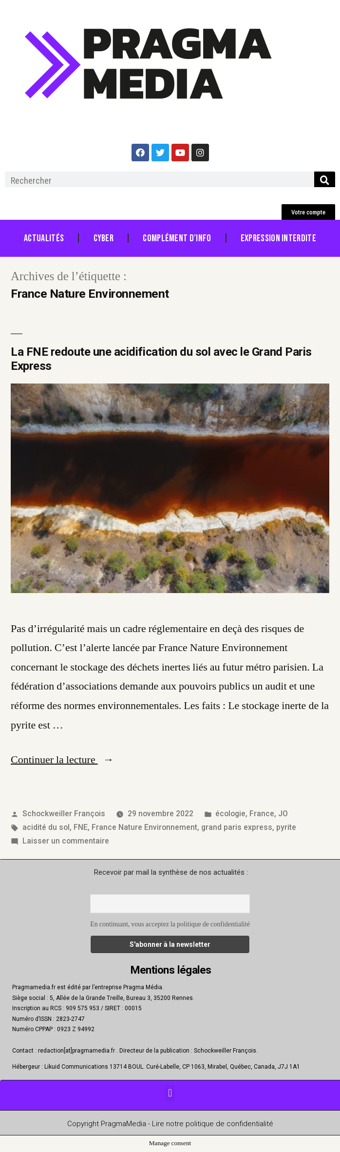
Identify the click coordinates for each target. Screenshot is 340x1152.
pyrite (286, 827)
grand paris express (236, 827)
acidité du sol (46, 827)
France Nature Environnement (144, 827)
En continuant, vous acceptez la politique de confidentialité (170, 924)
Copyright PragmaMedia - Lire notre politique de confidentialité (170, 1123)
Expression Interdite (278, 238)
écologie (230, 813)
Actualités (44, 238)
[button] (308, 212)
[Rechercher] (324, 180)
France (261, 813)
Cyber (104, 238)
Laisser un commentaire (65, 840)
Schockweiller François (63, 813)
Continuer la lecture (62, 760)
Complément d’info (177, 238)
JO (283, 813)
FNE (81, 827)
